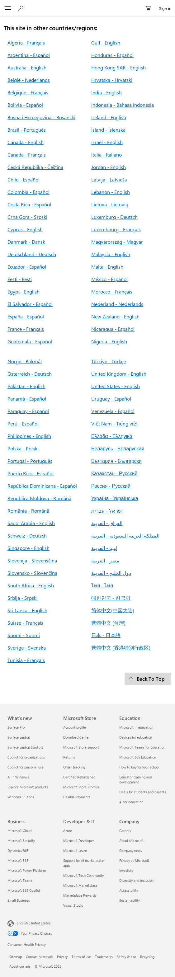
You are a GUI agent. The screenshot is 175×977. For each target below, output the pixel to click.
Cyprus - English (25, 229)
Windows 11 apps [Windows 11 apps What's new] (20, 797)
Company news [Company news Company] (130, 850)
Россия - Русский (110, 485)
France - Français (25, 329)
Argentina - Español (28, 55)
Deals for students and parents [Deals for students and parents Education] (142, 792)
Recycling (147, 956)
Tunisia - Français (26, 660)
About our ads (20, 966)
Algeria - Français (26, 42)
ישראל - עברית (107, 510)
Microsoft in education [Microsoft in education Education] (136, 727)
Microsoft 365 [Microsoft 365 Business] (17, 860)
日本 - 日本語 (106, 635)
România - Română (28, 510)
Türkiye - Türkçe (108, 361)
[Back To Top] (148, 679)
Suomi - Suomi (23, 635)
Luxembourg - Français (116, 229)
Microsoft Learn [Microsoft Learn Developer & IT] (75, 850)
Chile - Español (23, 179)
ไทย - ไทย (102, 585)
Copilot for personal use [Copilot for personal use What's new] (25, 767)
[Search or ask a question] (22, 8)
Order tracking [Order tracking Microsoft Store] (74, 767)
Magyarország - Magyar (117, 241)
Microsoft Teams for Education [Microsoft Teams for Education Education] (142, 747)
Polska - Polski (23, 448)
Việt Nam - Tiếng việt (114, 423)
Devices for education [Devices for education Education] (135, 737)
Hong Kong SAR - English (118, 67)
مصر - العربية (105, 560)
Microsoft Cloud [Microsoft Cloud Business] (19, 830)
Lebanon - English (110, 192)
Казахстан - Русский (114, 473)
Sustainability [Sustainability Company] (129, 900)
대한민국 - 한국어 (110, 597)
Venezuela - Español (113, 411)
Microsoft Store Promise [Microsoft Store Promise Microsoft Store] (81, 787)
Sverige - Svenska (26, 647)
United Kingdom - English (118, 373)
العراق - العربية (106, 523)
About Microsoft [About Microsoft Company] (131, 840)
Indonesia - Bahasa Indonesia (122, 104)
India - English (106, 92)
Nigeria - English (109, 341)
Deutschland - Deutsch (31, 254)
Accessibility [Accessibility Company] (128, 890)
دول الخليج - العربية (111, 573)
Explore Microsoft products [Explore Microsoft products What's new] (27, 787)
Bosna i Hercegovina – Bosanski (41, 117)
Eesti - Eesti (19, 279)
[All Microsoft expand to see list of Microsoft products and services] (7, 8)
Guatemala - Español (29, 341)
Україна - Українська (114, 498)
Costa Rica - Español (29, 204)
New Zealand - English (115, 316)
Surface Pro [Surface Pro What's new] (16, 727)
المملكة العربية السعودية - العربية (125, 535)
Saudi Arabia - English (31, 523)
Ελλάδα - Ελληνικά (111, 436)
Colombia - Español (28, 192)
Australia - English (26, 67)
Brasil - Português (26, 129)
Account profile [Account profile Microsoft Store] (74, 727)
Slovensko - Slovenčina (32, 573)
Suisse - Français (25, 622)
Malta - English (107, 266)
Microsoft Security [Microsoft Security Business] (21, 840)
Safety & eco (126, 956)
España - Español (25, 316)
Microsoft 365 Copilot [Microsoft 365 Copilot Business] (23, 890)
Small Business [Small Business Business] (18, 900)
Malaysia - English (110, 254)
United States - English (115, 386)
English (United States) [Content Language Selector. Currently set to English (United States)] (34, 923)
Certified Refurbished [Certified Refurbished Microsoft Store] (79, 777)
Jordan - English (108, 167)
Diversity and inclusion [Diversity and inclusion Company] (136, 880)
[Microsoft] (87, 4)
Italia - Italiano (106, 154)
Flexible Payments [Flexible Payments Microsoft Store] (76, 797)
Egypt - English (23, 291)
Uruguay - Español (111, 398)
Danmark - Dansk (26, 241)
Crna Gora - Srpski (27, 217)
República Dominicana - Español (42, 485)
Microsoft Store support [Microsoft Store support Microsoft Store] (81, 747)
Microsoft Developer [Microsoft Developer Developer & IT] (78, 840)
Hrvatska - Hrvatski (111, 80)
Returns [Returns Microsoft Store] (69, 757)
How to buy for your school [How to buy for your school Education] (139, 767)
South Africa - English (30, 585)
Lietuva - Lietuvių (109, 204)
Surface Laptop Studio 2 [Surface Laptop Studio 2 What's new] (25, 747)
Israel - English (107, 142)
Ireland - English (108, 117)
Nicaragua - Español (113, 329)
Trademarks (104, 956)
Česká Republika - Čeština (35, 167)
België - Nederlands (28, 80)
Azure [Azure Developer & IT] (67, 830)
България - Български (116, 461)
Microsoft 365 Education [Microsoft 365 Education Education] (137, 757)
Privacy (62, 956)
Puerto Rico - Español (30, 473)
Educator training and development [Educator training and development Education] (135, 779)
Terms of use (81, 956)
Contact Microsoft (39, 956)
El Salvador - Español (30, 304)
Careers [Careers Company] (125, 830)
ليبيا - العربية (104, 548)
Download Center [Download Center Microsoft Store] (76, 737)
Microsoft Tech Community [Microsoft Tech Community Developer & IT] (83, 875)
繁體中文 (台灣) (108, 622)
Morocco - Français (111, 291)
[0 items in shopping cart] (150, 8)
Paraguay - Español (28, 411)
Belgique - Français (27, 92)
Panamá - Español (26, 398)
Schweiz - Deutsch (27, 535)
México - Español (109, 279)
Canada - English (25, 142)
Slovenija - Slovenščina (32, 560)
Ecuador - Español (26, 266)
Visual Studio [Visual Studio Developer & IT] (73, 905)
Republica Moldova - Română (39, 498)
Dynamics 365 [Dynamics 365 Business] (18, 850)
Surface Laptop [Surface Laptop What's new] (18, 737)
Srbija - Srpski (22, 597)
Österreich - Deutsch (29, 373)
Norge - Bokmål (24, 361)
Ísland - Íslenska (108, 129)
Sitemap (15, 956)
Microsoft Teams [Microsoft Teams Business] (20, 880)
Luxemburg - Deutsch (114, 217)
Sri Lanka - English (27, 610)
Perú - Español (23, 423)
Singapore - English (28, 548)
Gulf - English (105, 42)
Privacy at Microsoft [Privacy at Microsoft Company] (134, 860)
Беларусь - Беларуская (117, 448)
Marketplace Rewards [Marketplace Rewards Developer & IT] (79, 895)
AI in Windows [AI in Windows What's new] (18, 777)
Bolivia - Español (25, 104)
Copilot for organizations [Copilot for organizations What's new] (26, 757)
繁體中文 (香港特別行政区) (120, 647)
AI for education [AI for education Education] (131, 802)
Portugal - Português (29, 461)
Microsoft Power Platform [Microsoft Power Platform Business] (26, 870)
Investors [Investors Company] (126, 870)
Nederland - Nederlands (117, 304)
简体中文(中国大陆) (112, 610)
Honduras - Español (112, 55)
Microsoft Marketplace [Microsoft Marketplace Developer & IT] (80, 885)
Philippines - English (29, 436)
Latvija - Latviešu (109, 179)
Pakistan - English (26, 386)
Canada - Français (26, 154)
